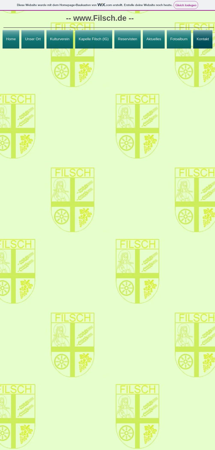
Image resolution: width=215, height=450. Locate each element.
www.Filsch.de (100, 18)
